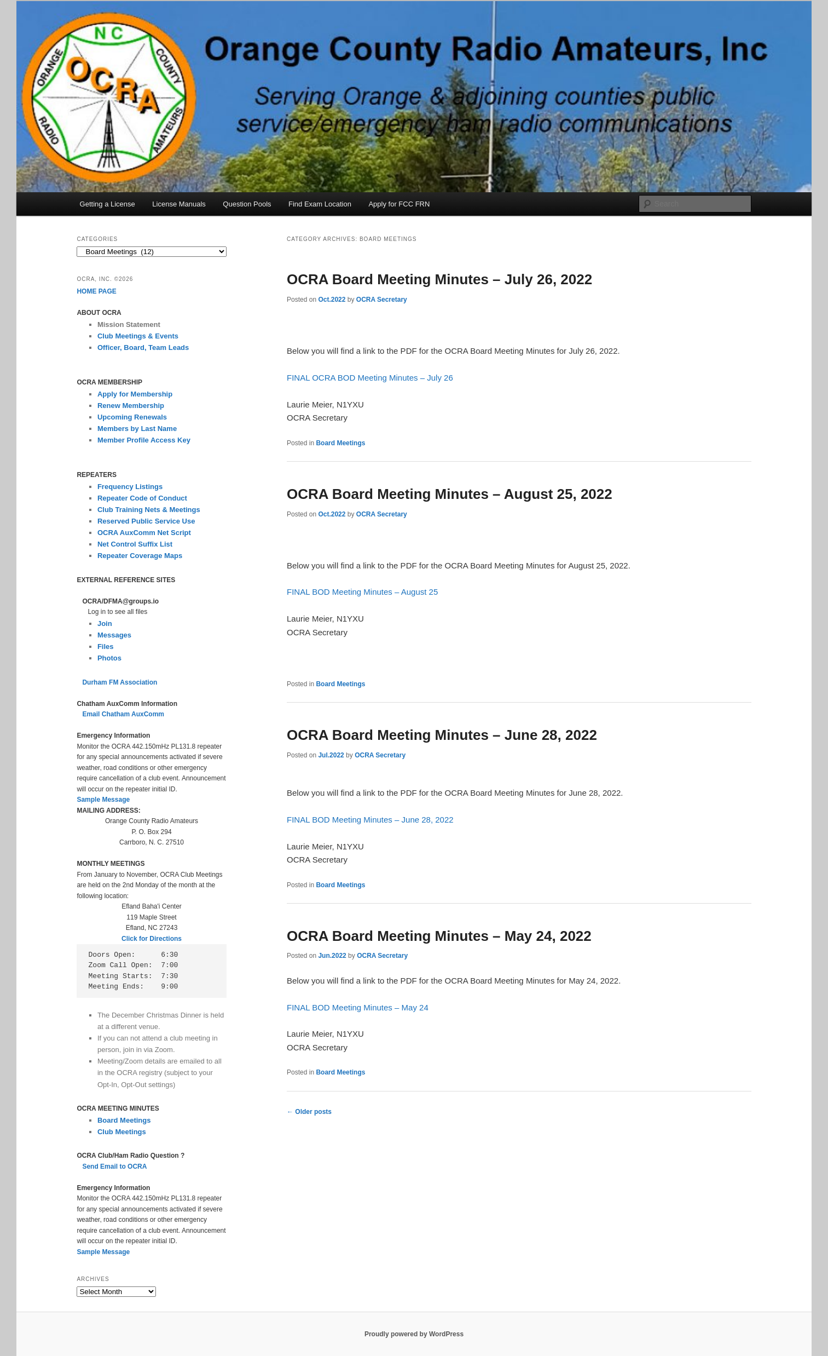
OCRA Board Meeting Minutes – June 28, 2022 (442, 735)
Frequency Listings (130, 486)
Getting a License (107, 204)
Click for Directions (151, 939)
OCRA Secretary (381, 299)
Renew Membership (130, 405)
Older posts (309, 1112)
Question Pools (247, 204)
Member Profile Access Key (143, 440)
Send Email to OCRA (114, 1166)
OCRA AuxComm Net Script (144, 532)
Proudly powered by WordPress (414, 1334)
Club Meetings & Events (137, 336)
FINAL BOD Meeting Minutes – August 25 (362, 591)
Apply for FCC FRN (399, 204)
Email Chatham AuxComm (123, 714)
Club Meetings (121, 1132)
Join (104, 623)
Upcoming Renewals (132, 417)
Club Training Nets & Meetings (148, 509)
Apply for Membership (134, 394)
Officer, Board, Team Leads (143, 347)
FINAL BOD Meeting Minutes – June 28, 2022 (370, 819)
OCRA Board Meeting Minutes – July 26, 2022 (439, 279)
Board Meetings (340, 443)
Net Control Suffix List (134, 544)
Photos (109, 658)
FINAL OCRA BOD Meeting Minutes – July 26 (370, 377)
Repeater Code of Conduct (142, 498)
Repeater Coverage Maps (139, 555)
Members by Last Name (137, 428)
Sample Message (103, 799)
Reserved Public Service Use (146, 521)
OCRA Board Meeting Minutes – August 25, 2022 (449, 494)
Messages (114, 635)
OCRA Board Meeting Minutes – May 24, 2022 (439, 936)
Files (105, 646)
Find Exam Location (319, 204)
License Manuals (179, 204)
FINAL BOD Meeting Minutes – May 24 (358, 1007)
